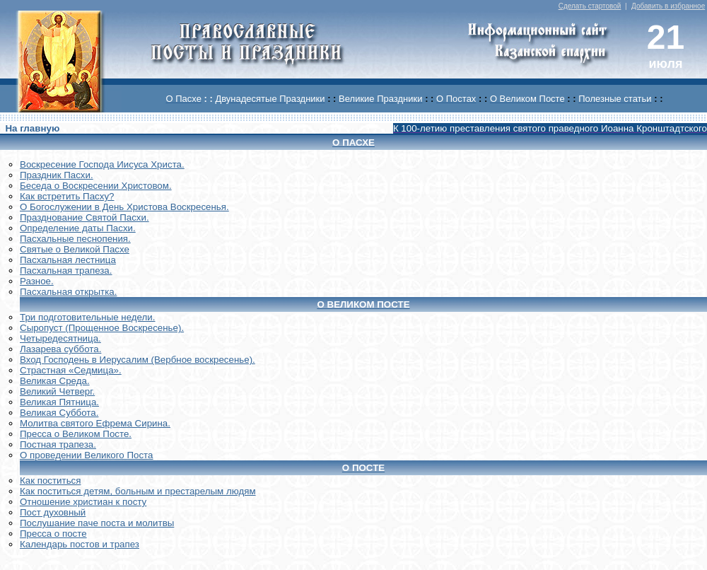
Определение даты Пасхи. (78, 228)
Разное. (37, 281)
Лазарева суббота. (60, 349)
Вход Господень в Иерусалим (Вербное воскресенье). (137, 359)
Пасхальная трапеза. (66, 270)
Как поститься (50, 480)
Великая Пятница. (59, 402)
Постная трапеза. (58, 444)
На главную (32, 128)
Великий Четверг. (57, 391)
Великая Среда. (55, 381)
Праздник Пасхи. (56, 175)
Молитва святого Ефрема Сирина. (95, 423)
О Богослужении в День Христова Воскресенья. (124, 207)
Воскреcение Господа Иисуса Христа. (102, 164)
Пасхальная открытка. (68, 291)
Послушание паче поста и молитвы (97, 523)
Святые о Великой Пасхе (74, 249)
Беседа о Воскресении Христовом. (96, 185)
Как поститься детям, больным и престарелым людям (138, 491)
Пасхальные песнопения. (75, 238)
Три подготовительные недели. (88, 317)
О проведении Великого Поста (86, 455)
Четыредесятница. (60, 338)
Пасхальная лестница (68, 260)
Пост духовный (53, 512)
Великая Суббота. (59, 412)
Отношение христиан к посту (83, 501)
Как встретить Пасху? (67, 196)
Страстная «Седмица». (71, 370)
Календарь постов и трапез (79, 544)
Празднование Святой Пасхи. (84, 217)
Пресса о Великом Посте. (76, 434)
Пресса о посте (53, 533)
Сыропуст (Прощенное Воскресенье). (102, 327)
